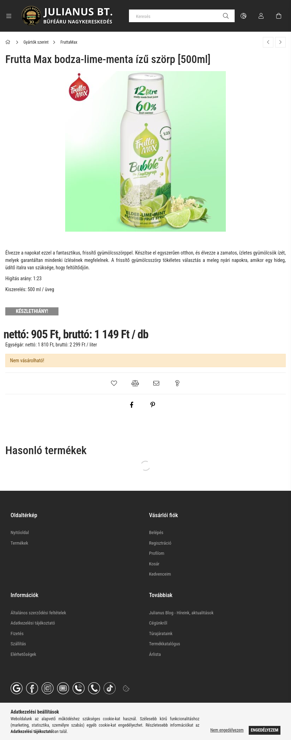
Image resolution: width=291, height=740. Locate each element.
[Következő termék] (280, 42)
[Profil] (261, 16)
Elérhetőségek (23, 654)
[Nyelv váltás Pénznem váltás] (243, 16)
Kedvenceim (160, 574)
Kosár (154, 563)
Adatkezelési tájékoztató (33, 623)
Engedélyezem (264, 730)
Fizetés (17, 633)
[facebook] (131, 405)
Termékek (19, 543)
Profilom (156, 553)
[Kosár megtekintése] (278, 16)
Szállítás (18, 643)
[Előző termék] (268, 42)
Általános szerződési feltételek (38, 612)
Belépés (156, 532)
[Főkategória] (9, 42)
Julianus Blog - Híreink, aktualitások (181, 612)
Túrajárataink (161, 633)
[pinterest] (153, 405)
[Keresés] (182, 16)
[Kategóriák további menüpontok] (9, 16)
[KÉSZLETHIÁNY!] (32, 311)
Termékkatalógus (164, 643)
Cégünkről (158, 623)
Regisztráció (160, 543)
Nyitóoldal (20, 532)
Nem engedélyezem (226, 730)
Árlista (155, 654)
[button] (114, 383)
